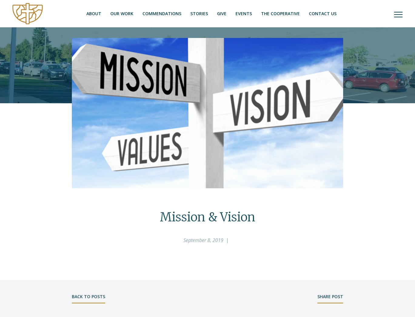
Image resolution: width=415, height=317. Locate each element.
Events (244, 13)
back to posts (88, 296)
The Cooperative (280, 13)
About (93, 13)
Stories (199, 13)
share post (330, 296)
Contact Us (322, 13)
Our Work (121, 13)
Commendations (161, 13)
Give (221, 13)
